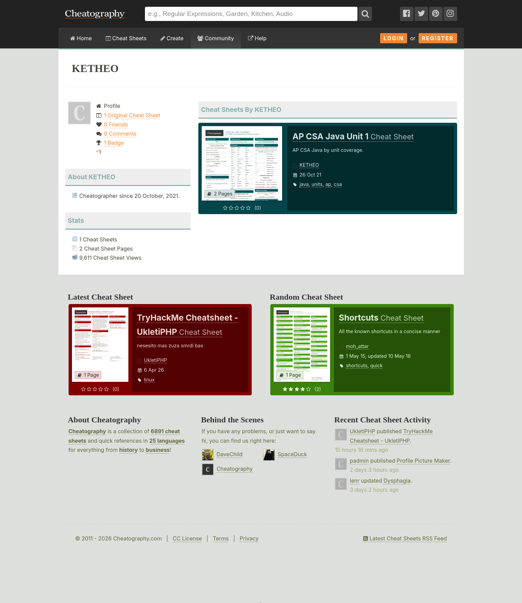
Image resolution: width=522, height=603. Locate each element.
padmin (359, 460)
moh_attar (357, 346)
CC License (187, 538)
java (303, 184)
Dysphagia (397, 480)
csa (338, 184)
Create (172, 38)
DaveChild (230, 454)
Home (81, 38)
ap (328, 184)
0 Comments (120, 133)
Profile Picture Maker (423, 460)
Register (438, 38)
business (158, 449)
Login (393, 38)
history (128, 449)
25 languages (167, 440)
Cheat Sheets (126, 38)
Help (257, 38)
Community (215, 38)
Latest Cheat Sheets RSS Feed (405, 538)
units (317, 184)
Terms (221, 538)
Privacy (249, 538)
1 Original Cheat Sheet (132, 115)
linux (149, 379)
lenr (354, 480)
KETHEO (309, 165)
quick (376, 365)
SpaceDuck (292, 454)
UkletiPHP (155, 360)
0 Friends (116, 124)
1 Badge (114, 142)
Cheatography (87, 431)
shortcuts (357, 365)
